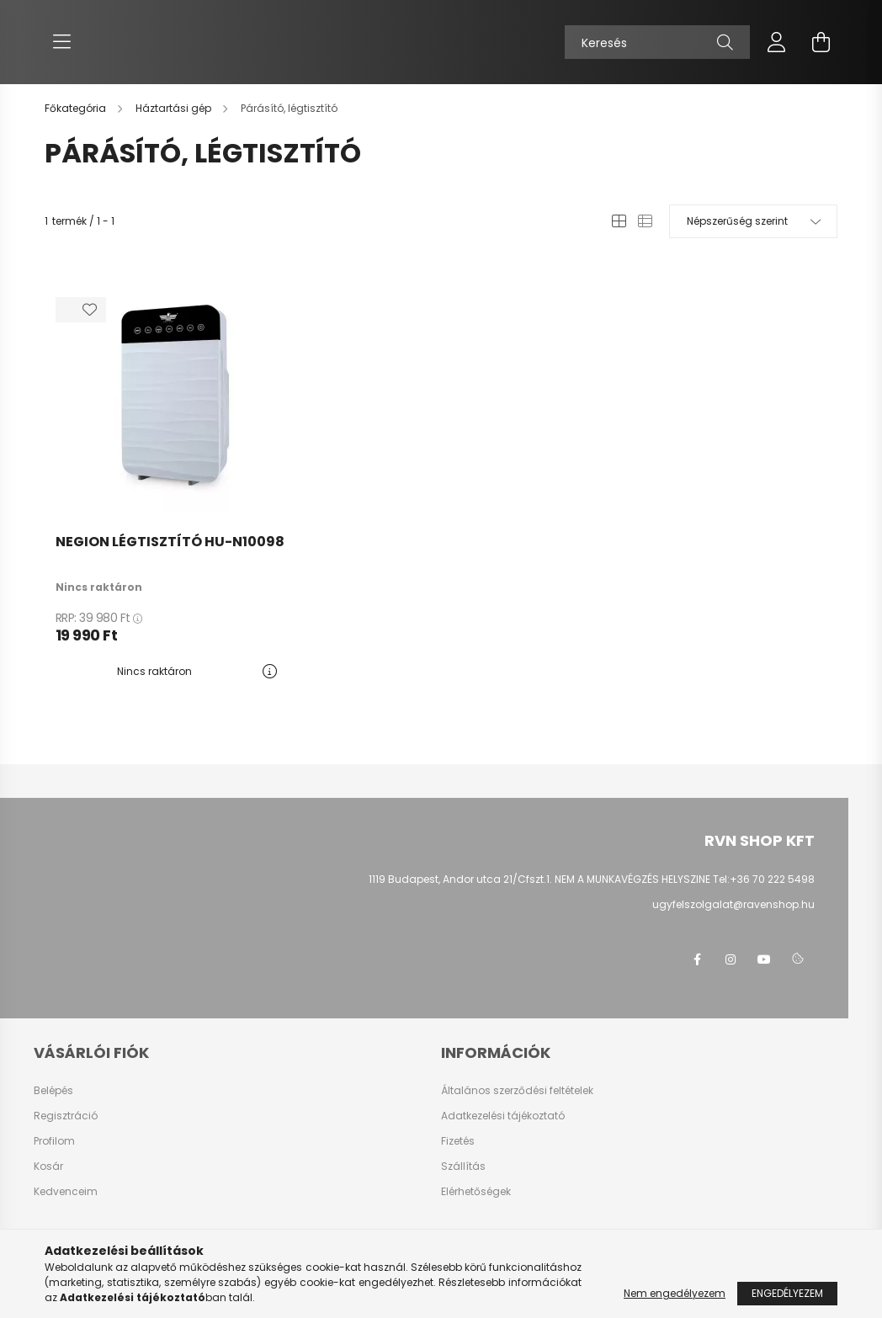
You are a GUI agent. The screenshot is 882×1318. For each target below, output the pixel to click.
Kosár (48, 1166)
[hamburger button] (61, 42)
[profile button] (777, 42)
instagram (730, 959)
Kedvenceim (66, 1192)
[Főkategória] (77, 108)
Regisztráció (66, 1116)
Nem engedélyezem (674, 1293)
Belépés (53, 1091)
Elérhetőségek (476, 1192)
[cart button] (820, 42)
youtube (764, 959)
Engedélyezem (787, 1293)
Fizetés (458, 1141)
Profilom (54, 1141)
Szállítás (463, 1166)
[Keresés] (657, 42)
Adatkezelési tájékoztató (503, 1116)
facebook (697, 959)
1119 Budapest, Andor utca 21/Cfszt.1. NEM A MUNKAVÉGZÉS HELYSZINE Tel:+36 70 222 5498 (592, 879)
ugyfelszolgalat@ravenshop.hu (733, 904)
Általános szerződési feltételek (517, 1091)
